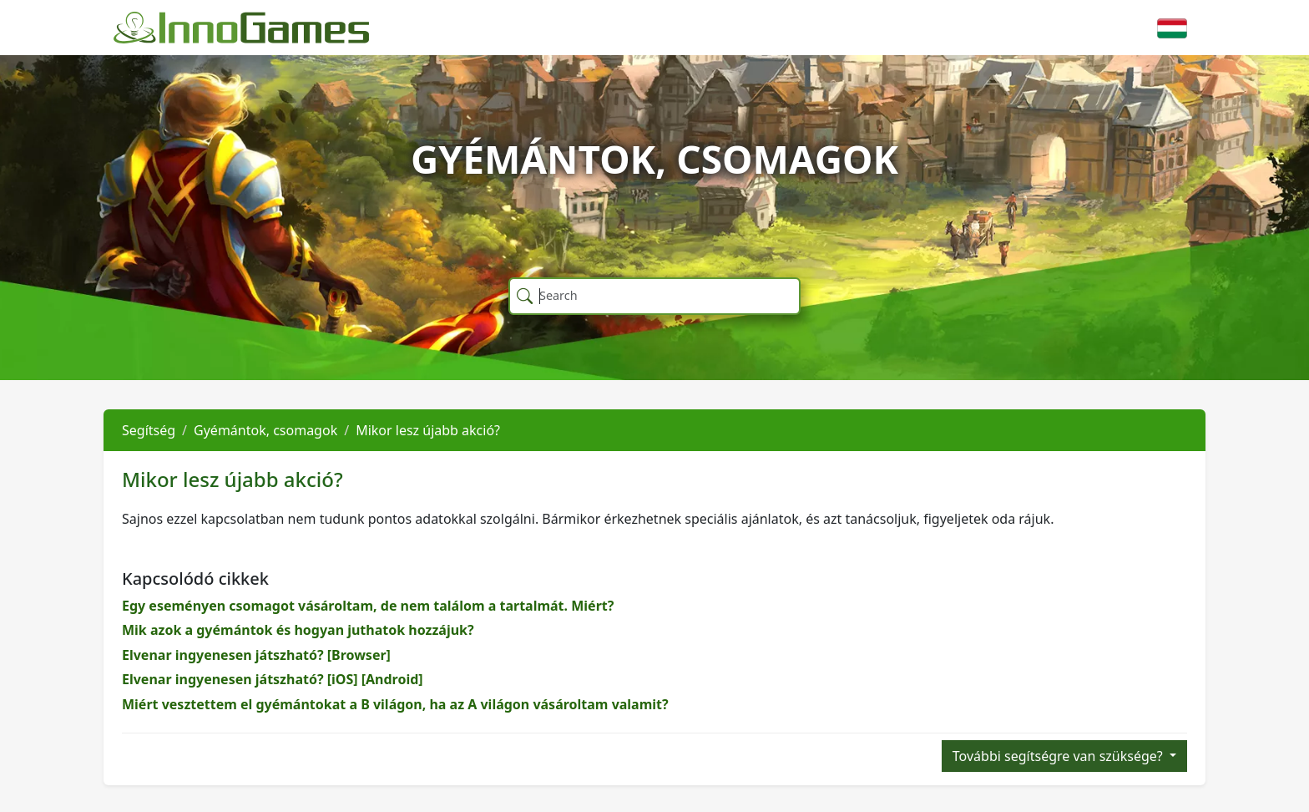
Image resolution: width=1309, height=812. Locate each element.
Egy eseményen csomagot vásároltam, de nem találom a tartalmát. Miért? (368, 605)
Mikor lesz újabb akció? (428, 430)
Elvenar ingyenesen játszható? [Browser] (256, 655)
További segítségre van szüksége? (1059, 756)
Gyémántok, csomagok (265, 430)
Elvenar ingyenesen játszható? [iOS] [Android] (272, 679)
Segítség (148, 430)
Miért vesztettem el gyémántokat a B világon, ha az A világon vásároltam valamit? (395, 704)
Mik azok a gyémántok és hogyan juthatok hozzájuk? (298, 630)
